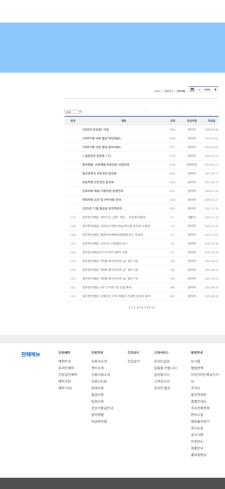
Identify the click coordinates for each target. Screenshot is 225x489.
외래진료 (97, 388)
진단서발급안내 (102, 408)
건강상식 (133, 361)
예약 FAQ (65, 388)
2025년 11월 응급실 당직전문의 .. (103, 208)
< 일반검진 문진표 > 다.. (97, 155)
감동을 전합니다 (165, 368)
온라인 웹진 (162, 388)
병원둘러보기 (200, 421)
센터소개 (97, 368)
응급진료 (97, 394)
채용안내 (197, 448)
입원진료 (97, 401)
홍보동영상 (198, 454)
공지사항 (197, 434)
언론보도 (197, 441)
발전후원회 (198, 394)
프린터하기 (192, 89)
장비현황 (97, 414)
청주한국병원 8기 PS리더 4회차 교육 (104, 252)
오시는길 (197, 428)
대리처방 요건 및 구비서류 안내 (101, 199)
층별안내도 (198, 401)
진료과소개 (99, 361)
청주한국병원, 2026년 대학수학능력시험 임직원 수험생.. (117, 226)
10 (153, 307)
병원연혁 (197, 368)
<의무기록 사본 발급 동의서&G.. (102, 147)
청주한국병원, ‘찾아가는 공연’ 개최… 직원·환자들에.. (114, 217)
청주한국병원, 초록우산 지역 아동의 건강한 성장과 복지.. (117, 296)
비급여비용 (99, 421)
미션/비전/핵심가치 (205, 374)
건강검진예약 (67, 374)
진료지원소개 (100, 374)
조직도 (195, 388)
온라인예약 (66, 368)
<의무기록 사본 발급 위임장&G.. (102, 138)
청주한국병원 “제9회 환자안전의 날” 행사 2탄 (110, 269)
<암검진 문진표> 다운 (95, 129)
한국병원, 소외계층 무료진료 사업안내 (105, 164)
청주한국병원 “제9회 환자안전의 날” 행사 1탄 (110, 278)
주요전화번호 (200, 408)
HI (192, 381)
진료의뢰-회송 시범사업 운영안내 (102, 191)
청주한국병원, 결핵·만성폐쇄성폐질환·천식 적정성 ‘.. (114, 234)
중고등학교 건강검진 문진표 (99, 173)
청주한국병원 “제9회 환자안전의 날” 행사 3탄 (110, 261)
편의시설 (197, 414)
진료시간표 (99, 381)
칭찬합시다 (162, 374)
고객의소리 (162, 381)
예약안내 (64, 361)
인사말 (195, 361)
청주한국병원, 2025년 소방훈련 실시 (105, 243)
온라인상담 (162, 361)
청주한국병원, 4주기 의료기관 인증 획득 (106, 287)
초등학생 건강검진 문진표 (98, 182)
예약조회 (64, 381)
